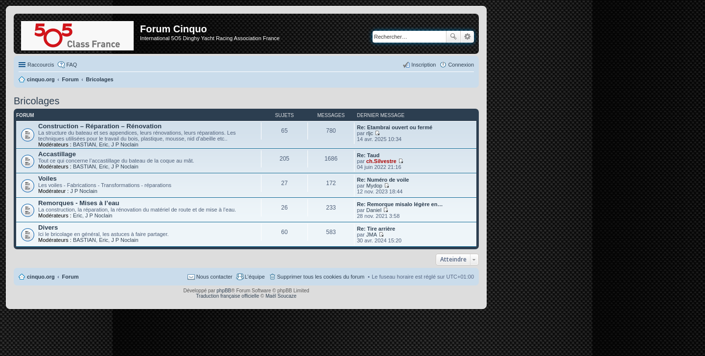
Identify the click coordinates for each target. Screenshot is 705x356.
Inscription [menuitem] (423, 65)
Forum (70, 277)
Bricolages (36, 100)
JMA (371, 234)
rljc (369, 133)
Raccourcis (40, 65)
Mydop (374, 186)
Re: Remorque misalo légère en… (400, 204)
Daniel (373, 210)
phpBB (223, 290)
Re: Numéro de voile (383, 180)
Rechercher (453, 37)
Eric (103, 144)
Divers (48, 227)
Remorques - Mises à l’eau (78, 203)
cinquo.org (41, 277)
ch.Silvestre (381, 161)
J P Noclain (124, 144)
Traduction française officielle (227, 296)
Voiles (47, 178)
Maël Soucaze (280, 296)
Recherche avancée (467, 37)
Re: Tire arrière (376, 229)
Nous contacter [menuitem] (214, 277)
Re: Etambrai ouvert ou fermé (394, 127)
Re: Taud (368, 155)
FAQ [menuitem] (71, 65)
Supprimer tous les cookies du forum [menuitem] (321, 277)
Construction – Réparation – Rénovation (100, 126)
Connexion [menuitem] (461, 65)
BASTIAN (84, 144)
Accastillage (57, 154)
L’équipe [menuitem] (255, 277)
